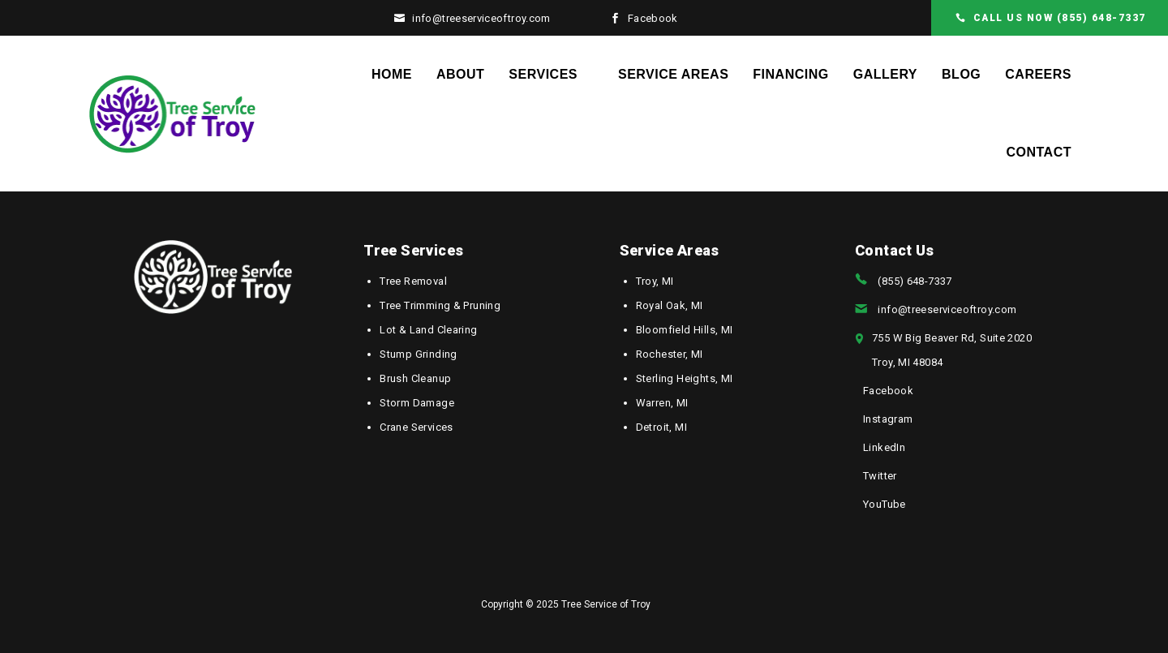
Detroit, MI (661, 427)
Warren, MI (662, 403)
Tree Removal (413, 281)
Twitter (880, 476)
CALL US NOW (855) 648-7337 (1059, 18)
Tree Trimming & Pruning (440, 305)
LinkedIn (884, 447)
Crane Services (416, 427)
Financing (790, 74)
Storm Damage (417, 403)
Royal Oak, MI (669, 305)
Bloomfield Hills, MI (684, 330)
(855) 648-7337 (914, 281)
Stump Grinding (418, 354)
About (460, 74)
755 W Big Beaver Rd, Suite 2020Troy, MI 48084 (952, 350)
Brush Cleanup (415, 378)
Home (391, 74)
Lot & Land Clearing (428, 330)
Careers (1038, 74)
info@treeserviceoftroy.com (481, 18)
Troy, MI (655, 281)
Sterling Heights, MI (684, 378)
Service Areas (673, 74)
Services (543, 74)
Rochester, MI (669, 354)
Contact (1038, 152)
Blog (961, 74)
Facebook (653, 18)
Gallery (885, 74)
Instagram (888, 419)
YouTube (884, 504)
